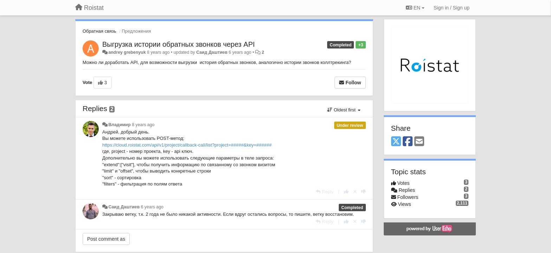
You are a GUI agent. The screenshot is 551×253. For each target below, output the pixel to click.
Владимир (119, 124)
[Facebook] (408, 142)
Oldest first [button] (343, 109)
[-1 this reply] (363, 191)
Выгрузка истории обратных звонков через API (178, 44)
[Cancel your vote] (355, 191)
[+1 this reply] (346, 191)
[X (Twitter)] (396, 142)
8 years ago (143, 124)
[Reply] (324, 191)
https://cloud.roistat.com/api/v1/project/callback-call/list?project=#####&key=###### (187, 145)
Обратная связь (99, 31)
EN (415, 8)
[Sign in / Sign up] (451, 8)
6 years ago (152, 207)
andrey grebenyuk (126, 52)
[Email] (419, 142)
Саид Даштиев (211, 52)
